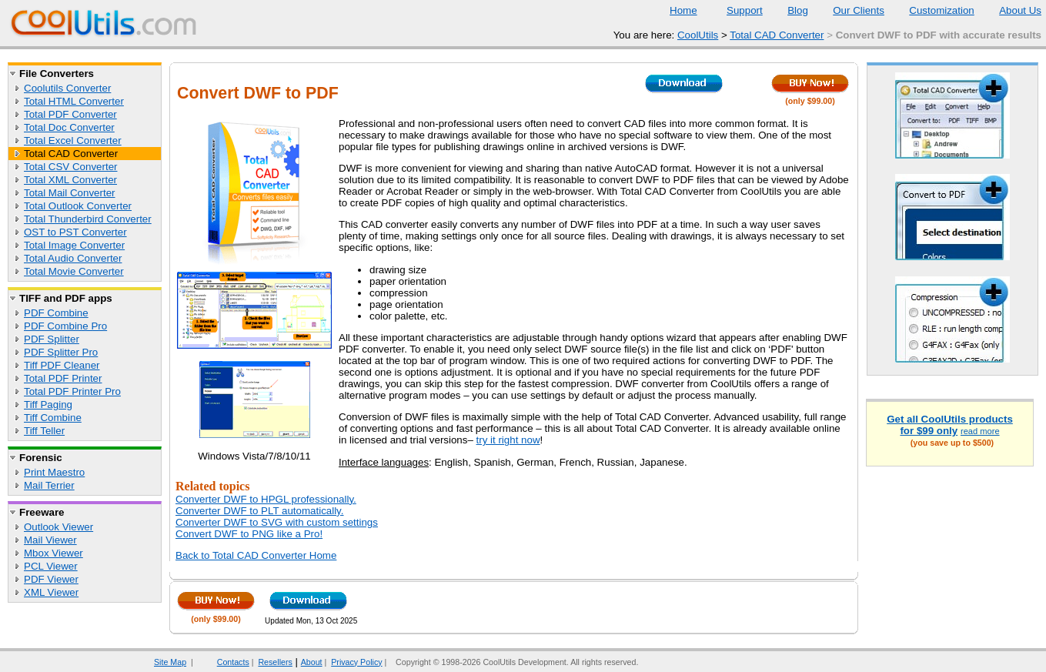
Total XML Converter (70, 180)
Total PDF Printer (63, 378)
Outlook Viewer (58, 527)
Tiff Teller (44, 430)
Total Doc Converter (69, 127)
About (311, 662)
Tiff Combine (53, 417)
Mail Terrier (49, 485)
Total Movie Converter (74, 271)
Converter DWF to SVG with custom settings (276, 522)
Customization (932, 10)
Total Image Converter (74, 245)
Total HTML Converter (74, 101)
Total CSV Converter (70, 166)
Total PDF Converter (70, 114)
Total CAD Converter (777, 35)
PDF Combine (56, 313)
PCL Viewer (51, 566)
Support (735, 10)
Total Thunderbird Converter (88, 219)
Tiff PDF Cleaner (62, 365)
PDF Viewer (51, 579)
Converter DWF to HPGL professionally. (265, 499)
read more (980, 431)
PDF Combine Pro (65, 326)
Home (683, 10)
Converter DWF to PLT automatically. (259, 511)
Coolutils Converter (67, 88)
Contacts (223, 662)
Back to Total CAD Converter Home (255, 555)
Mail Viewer (50, 540)
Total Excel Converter (73, 140)
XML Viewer (51, 592)
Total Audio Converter (73, 258)
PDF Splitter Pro (61, 352)
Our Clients (849, 10)
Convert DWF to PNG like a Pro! (248, 534)
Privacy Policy (356, 662)
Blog (788, 10)
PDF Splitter (51, 339)
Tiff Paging (48, 404)
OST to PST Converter (75, 232)
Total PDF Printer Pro (72, 391)
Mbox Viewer (53, 553)
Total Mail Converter (69, 193)
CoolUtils (697, 35)
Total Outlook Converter (78, 206)
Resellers (275, 662)
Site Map (170, 662)
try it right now (508, 440)
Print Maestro (54, 472)
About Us (1010, 10)
